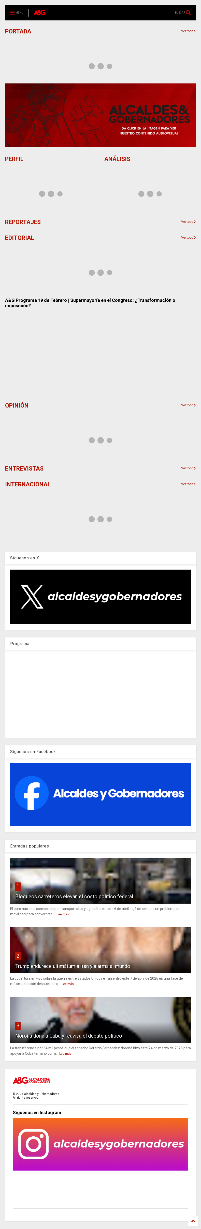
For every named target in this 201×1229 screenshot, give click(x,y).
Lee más (63, 914)
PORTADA (18, 31)
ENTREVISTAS (24, 468)
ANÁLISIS (117, 159)
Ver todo (188, 222)
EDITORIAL (19, 238)
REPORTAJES (23, 222)
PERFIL (14, 159)
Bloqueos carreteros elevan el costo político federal (74, 896)
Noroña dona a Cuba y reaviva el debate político (68, 1036)
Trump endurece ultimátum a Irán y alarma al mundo (72, 966)
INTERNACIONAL (28, 484)
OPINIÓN (16, 405)
